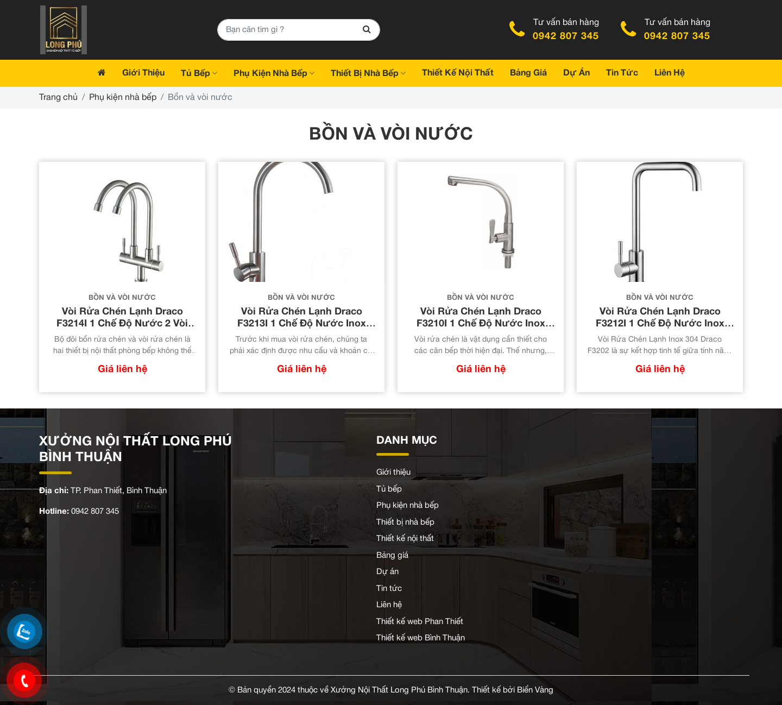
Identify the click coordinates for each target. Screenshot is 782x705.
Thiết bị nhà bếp (405, 522)
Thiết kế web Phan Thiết (419, 622)
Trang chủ (58, 98)
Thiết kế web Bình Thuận (420, 638)
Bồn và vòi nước (122, 298)
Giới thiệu (393, 472)
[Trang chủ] (102, 73)
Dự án (387, 572)
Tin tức (389, 589)
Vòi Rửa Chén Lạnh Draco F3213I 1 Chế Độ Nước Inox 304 (301, 323)
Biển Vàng (535, 690)
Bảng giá (392, 555)
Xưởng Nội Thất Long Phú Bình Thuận (399, 690)
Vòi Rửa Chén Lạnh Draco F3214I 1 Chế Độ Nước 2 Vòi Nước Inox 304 (122, 323)
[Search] (366, 30)
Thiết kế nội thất (405, 539)
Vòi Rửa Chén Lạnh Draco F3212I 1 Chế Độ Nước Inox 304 (660, 323)
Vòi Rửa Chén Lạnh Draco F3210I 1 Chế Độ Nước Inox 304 (481, 323)
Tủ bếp (389, 489)
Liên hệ (389, 605)
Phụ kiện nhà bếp (122, 98)
